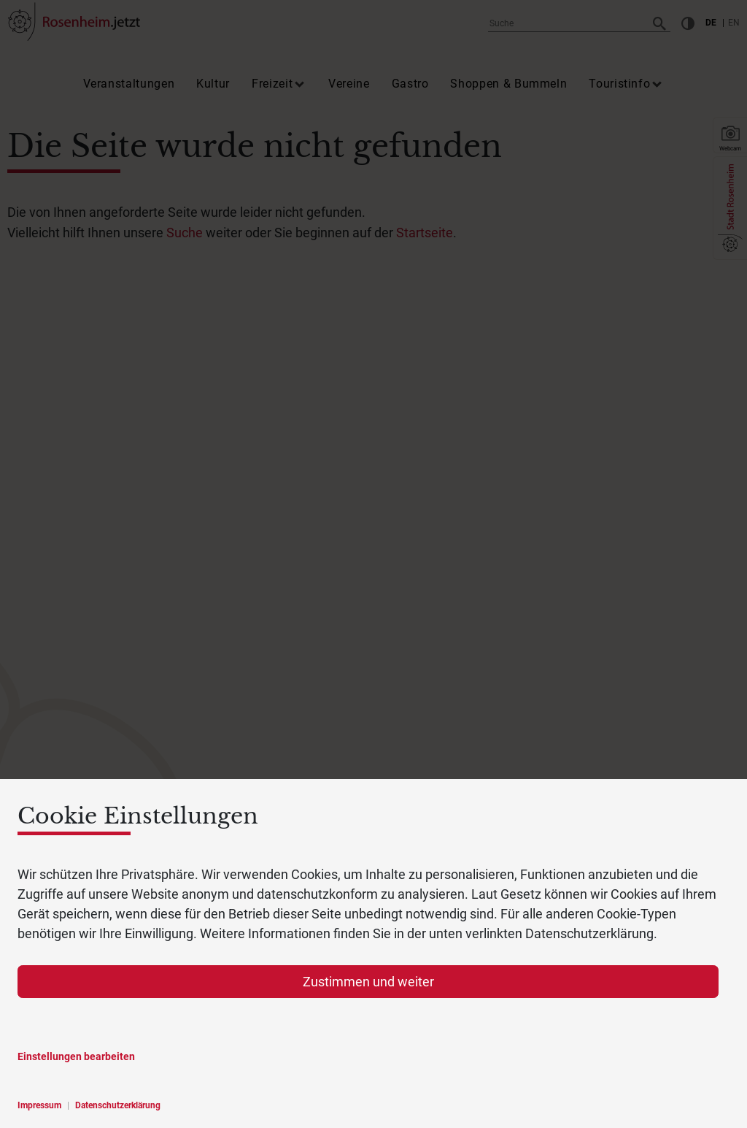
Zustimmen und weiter (368, 981)
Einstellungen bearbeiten (76, 1056)
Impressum (39, 1105)
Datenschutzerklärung (117, 1105)
